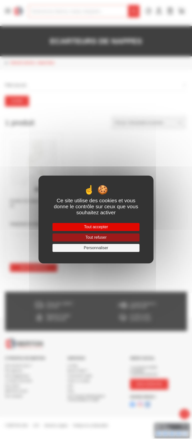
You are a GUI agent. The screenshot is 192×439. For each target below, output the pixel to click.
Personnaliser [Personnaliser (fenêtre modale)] (96, 248)
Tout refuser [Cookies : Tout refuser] (96, 237)
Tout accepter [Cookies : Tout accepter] (96, 227)
